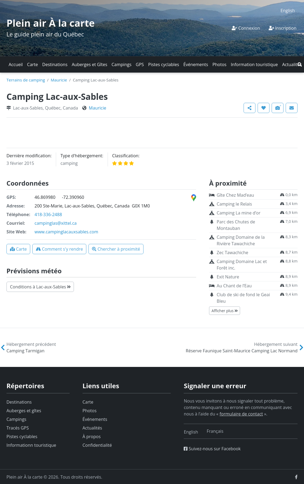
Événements (195, 64)
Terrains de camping (25, 80)
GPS (140, 64)
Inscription (282, 28)
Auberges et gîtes (23, 411)
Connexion (246, 28)
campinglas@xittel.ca (56, 223)
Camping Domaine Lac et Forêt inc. (242, 264)
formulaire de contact (241, 414)
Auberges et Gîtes (89, 64)
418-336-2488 (48, 214)
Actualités (292, 64)
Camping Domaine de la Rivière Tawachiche (241, 240)
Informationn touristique (31, 445)
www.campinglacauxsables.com (66, 232)
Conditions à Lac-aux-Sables (40, 287)
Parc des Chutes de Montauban (236, 225)
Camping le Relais (234, 204)
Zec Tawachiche (232, 252)
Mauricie (59, 80)
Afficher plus (224, 310)
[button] (300, 64)
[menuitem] (288, 10)
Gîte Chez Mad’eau (235, 195)
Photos (219, 64)
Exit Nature (228, 277)
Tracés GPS (17, 428)
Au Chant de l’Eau (234, 286)
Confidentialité (97, 445)
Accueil (16, 64)
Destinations (54, 64)
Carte (32, 64)
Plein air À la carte (50, 23)
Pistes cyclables (163, 64)
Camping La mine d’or (238, 213)
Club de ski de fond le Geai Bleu (243, 298)
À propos (92, 436)
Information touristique (254, 64)
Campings (122, 64)
